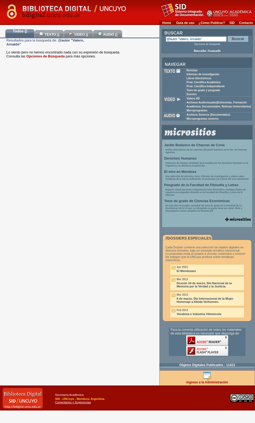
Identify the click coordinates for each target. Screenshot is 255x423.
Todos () (20, 31)
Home (166, 23)
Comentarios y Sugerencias (73, 402)
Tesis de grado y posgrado (203, 90)
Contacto (246, 23)
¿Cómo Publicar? (212, 23)
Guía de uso (185, 23)
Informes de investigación (202, 74)
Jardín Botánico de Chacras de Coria (194, 145)
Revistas (191, 70)
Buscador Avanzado (207, 51)
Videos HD (193, 98)
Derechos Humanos (180, 158)
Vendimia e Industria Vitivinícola (199, 314)
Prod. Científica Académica (203, 82)
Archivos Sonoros (208, 114)
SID (232, 23)
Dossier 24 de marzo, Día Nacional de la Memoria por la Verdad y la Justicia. (204, 285)
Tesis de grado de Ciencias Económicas (197, 201)
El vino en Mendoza (180, 172)
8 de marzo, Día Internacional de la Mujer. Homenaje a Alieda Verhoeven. (205, 300)
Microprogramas (196, 110)
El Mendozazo (186, 271)
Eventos (191, 94)
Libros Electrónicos (198, 78)
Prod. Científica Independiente (205, 86)
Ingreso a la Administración (207, 381)
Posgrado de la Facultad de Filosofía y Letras (201, 185)
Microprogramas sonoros (202, 118)
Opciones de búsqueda (207, 43)
